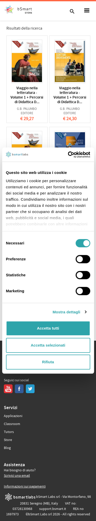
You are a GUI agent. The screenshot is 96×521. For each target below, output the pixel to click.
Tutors (9, 432)
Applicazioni (13, 416)
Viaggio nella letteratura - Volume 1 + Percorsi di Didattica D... (26, 95)
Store (8, 440)
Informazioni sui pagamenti (25, 486)
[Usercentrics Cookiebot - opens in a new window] (68, 154)
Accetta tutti (48, 328)
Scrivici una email (17, 475)
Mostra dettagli (66, 312)
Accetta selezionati (48, 345)
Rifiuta (48, 362)
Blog (7, 448)
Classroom (12, 424)
